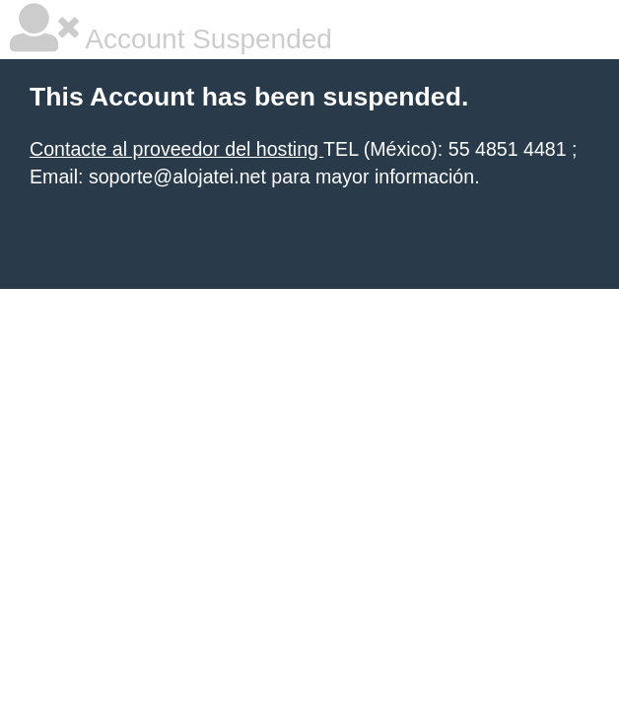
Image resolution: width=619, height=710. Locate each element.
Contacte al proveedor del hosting (176, 149)
